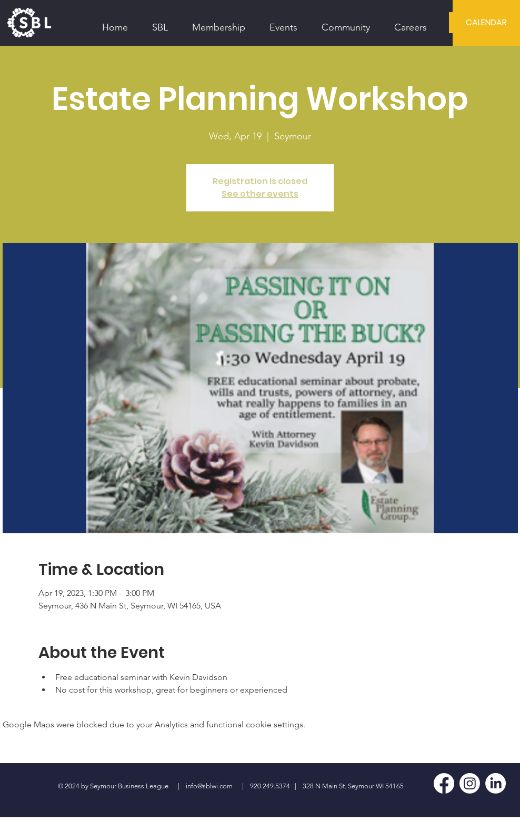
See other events (260, 194)
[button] (160, 22)
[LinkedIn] (495, 783)
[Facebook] (444, 783)
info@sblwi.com (209, 786)
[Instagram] (469, 783)
